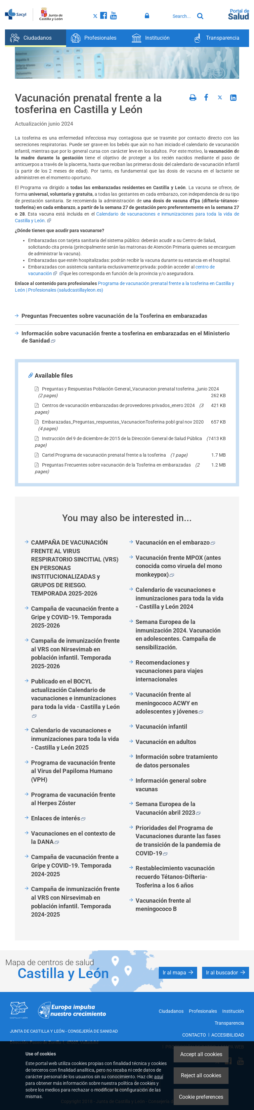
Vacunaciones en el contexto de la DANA (73, 837)
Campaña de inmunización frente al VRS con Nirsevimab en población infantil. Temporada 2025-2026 (75, 653)
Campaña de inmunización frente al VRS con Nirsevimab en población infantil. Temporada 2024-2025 (75, 901)
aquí (158, 1076)
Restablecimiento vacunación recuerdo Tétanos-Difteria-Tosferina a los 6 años (175, 876)
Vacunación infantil (161, 726)
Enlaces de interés (58, 818)
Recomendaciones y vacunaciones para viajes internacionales (169, 671)
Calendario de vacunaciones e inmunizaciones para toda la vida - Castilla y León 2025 (75, 739)
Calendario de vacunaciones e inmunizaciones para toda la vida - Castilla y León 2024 (180, 598)
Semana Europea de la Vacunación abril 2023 (168, 808)
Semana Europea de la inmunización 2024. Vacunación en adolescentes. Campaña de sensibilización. (178, 634)
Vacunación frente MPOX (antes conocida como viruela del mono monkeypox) (179, 566)
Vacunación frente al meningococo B (163, 905)
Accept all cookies (201, 1054)
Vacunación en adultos (166, 741)
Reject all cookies (201, 1075)
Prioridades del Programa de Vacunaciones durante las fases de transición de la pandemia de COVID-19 (178, 840)
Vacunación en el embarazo (175, 542)
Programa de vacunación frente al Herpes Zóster (73, 799)
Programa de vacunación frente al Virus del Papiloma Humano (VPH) (73, 771)
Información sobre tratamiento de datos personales (177, 761)
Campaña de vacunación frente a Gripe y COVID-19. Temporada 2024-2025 (75, 865)
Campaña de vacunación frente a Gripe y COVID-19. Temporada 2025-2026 (75, 617)
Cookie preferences (201, 1097)
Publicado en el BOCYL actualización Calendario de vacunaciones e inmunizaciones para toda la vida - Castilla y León (75, 698)
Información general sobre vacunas (171, 785)
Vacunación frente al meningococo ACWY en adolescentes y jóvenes (169, 703)
